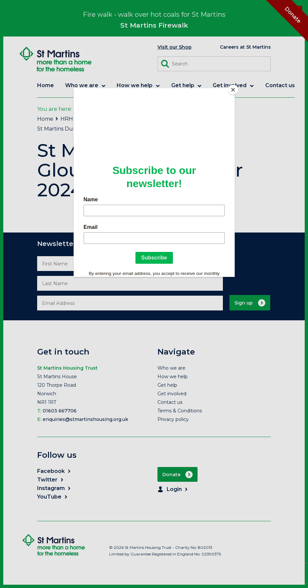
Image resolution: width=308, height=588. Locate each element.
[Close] (233, 90)
